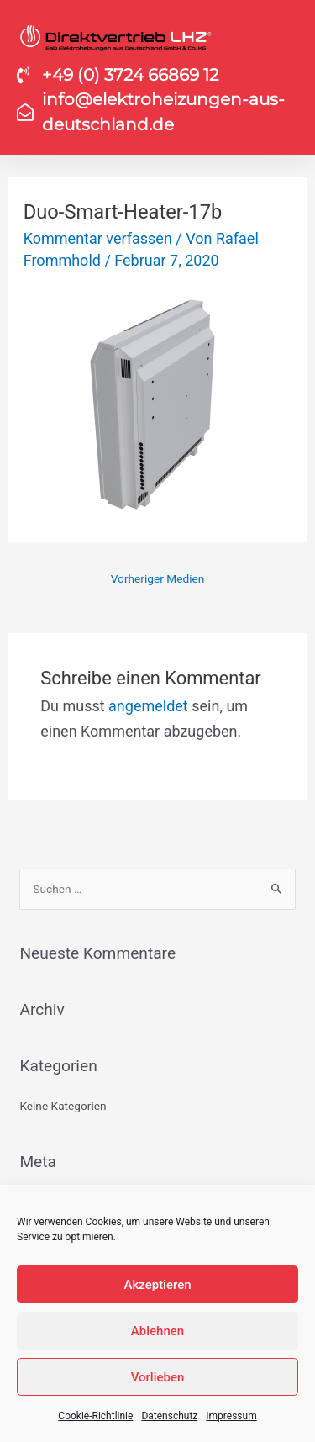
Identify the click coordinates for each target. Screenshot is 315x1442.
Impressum (231, 1416)
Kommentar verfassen (98, 238)
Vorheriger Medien (158, 578)
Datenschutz (169, 1416)
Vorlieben (158, 1377)
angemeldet (148, 706)
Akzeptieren (157, 1284)
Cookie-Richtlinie (95, 1416)
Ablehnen (157, 1331)
